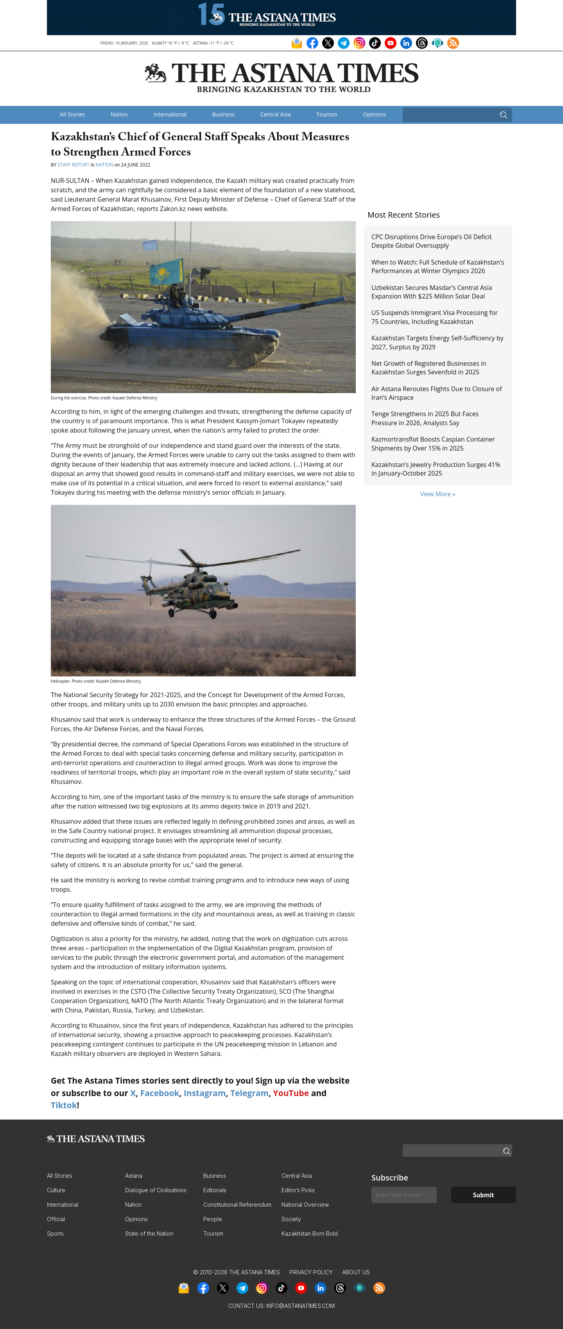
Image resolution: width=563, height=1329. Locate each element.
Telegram (249, 1093)
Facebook (159, 1093)
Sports (55, 1233)
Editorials (214, 1190)
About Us (356, 1272)
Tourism (326, 114)
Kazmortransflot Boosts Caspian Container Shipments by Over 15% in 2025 (433, 443)
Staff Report (74, 164)
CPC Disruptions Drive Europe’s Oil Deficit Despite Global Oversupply (431, 241)
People (212, 1219)
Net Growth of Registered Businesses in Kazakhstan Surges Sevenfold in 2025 (428, 367)
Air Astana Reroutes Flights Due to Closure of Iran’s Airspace (436, 393)
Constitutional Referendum (237, 1204)
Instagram (205, 1093)
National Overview (305, 1204)
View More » (438, 494)
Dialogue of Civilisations (155, 1190)
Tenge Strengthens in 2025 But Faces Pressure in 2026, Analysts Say (425, 418)
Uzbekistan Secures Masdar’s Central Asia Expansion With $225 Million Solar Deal (431, 292)
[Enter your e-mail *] (404, 1195)
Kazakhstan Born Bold (310, 1233)
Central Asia (275, 114)
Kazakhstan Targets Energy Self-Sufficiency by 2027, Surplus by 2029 (437, 342)
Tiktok (64, 1105)
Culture (56, 1190)
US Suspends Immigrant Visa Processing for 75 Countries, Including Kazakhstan (434, 317)
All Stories (72, 114)
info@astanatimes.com (300, 1305)
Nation (119, 114)
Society (291, 1219)
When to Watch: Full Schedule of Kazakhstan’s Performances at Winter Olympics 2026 (437, 266)
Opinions (374, 114)
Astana (133, 1175)
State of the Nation (149, 1233)
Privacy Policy (311, 1272)
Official (56, 1219)
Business (223, 114)
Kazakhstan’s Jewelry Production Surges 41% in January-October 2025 (435, 469)
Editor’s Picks (298, 1190)
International (169, 114)
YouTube (291, 1093)
